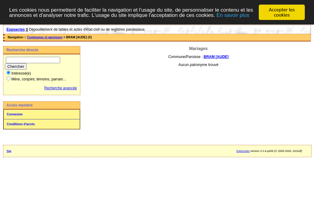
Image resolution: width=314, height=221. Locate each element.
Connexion (15, 114)
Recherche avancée (60, 88)
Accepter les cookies (282, 12)
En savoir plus (232, 15)
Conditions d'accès (21, 124)
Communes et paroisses (45, 37)
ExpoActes (243, 151)
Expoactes (15, 29)
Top (8, 151)
